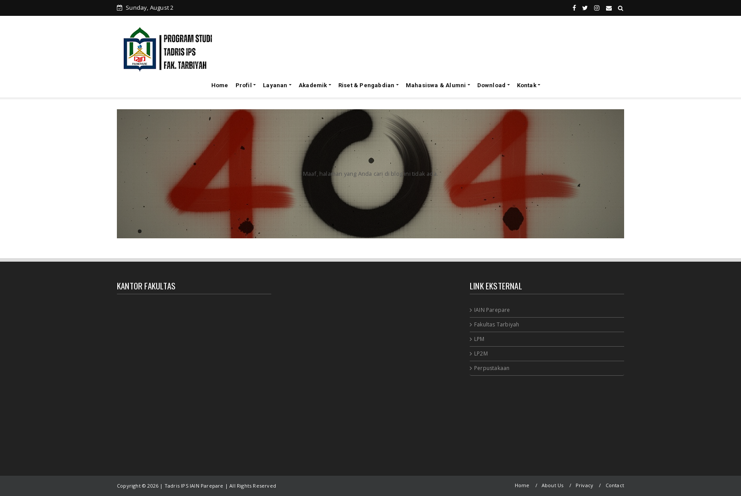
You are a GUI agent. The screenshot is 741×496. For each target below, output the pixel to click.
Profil (244, 85)
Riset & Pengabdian (366, 85)
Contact (615, 485)
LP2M (481, 353)
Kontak (526, 85)
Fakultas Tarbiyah (496, 324)
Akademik (313, 85)
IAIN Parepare (492, 310)
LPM (479, 339)
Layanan (275, 85)
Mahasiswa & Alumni (436, 85)
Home (219, 85)
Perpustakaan (491, 368)
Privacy (584, 485)
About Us (553, 485)
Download (491, 85)
